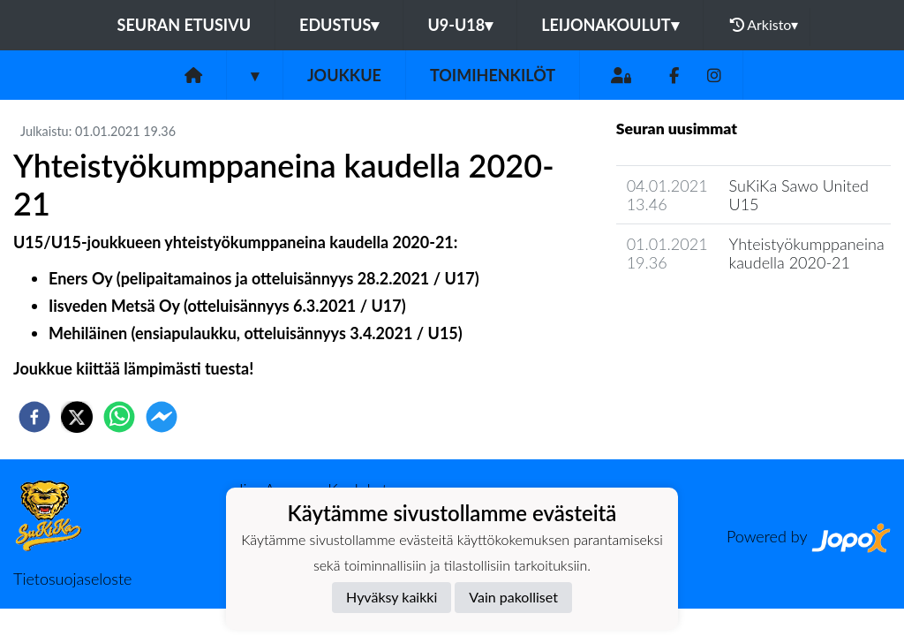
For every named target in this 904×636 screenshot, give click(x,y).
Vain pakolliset (513, 596)
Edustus (339, 24)
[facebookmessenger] (161, 417)
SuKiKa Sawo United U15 (799, 195)
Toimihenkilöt (492, 75)
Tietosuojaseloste (72, 578)
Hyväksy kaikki (391, 596)
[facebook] (34, 417)
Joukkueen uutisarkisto (706, 313)
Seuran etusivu (184, 24)
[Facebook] (674, 75)
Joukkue (344, 75)
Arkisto (764, 24)
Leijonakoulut (609, 24)
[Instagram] (714, 75)
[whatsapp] (119, 417)
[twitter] (77, 417)
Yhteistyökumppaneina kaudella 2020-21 (807, 253)
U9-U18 (460, 24)
